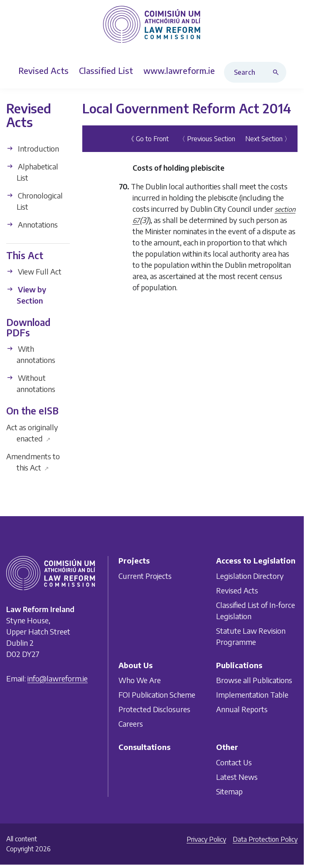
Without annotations (30, 383)
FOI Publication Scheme (156, 694)
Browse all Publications (254, 680)
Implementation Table (252, 694)
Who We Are (139, 680)
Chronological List (34, 200)
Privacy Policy (206, 839)
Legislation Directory (250, 575)
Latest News (237, 776)
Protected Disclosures (154, 709)
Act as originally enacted (32, 432)
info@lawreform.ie (57, 678)
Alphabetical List (32, 171)
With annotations (30, 354)
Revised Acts (237, 590)
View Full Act (34, 271)
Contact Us (234, 762)
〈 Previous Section (207, 139)
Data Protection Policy (265, 839)
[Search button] (277, 72)
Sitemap (229, 791)
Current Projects (145, 575)
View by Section (26, 294)
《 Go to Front (148, 139)
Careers (130, 723)
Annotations (32, 224)
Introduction (32, 148)
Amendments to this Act (33, 461)
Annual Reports (242, 709)
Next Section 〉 (268, 139)
